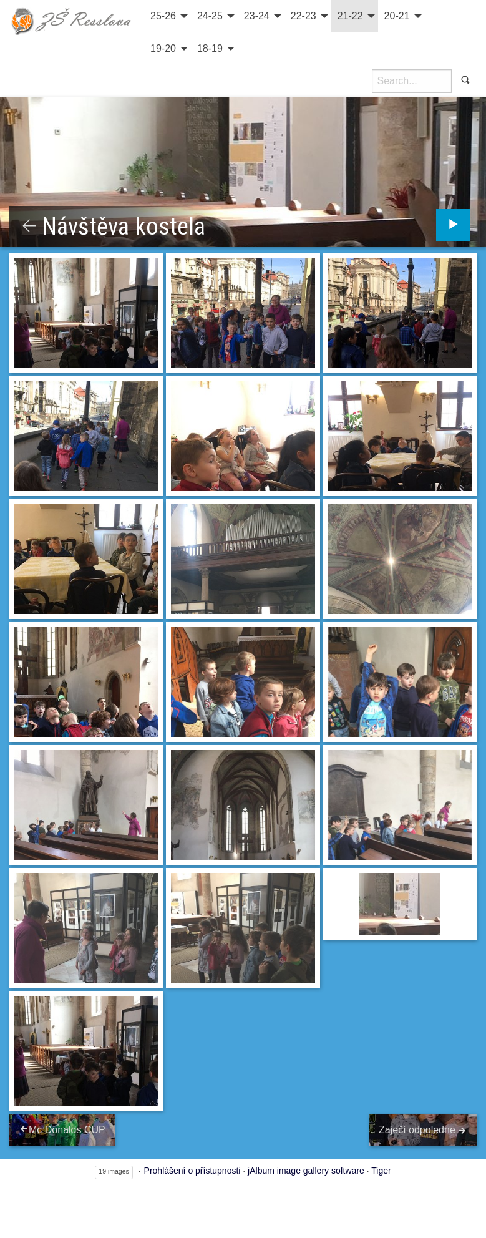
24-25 (210, 16)
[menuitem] (167, 16)
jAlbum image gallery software (306, 1171)
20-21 (397, 16)
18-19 (210, 48)
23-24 (257, 16)
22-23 (303, 16)
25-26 (163, 16)
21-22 (350, 16)
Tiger (381, 1171)
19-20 (163, 48)
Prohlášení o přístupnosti (192, 1171)
